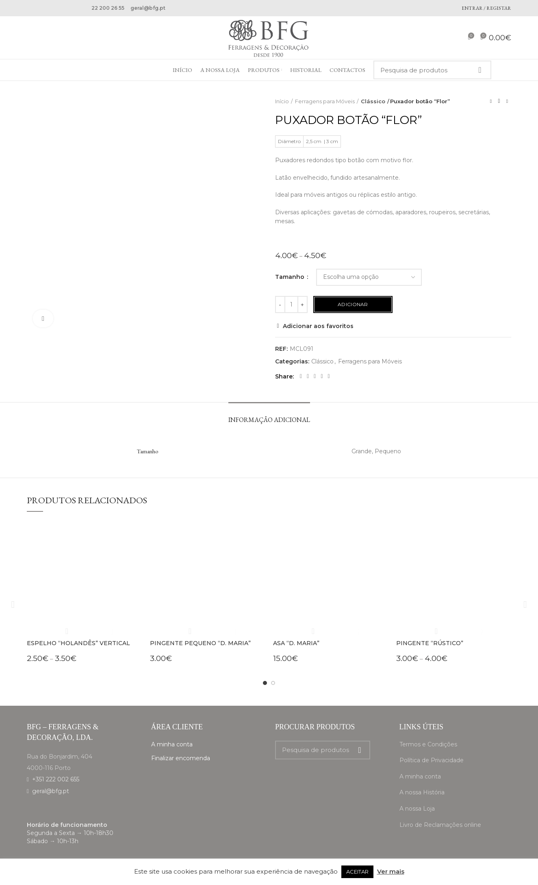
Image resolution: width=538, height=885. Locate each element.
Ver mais (390, 871)
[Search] (432, 70)
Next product (507, 101)
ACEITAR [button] (357, 871)
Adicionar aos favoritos (318, 326)
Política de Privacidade (431, 760)
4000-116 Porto (49, 768)
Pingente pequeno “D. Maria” (200, 643)
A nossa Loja (417, 808)
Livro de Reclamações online (440, 824)
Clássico (371, 101)
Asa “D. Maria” (296, 643)
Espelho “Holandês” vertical (78, 643)
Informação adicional (269, 419)
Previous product (491, 101)
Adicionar (353, 304)
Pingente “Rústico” (429, 643)
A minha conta (172, 744)
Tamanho (290, 277)
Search (479, 70)
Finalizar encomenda (180, 758)
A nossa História (422, 792)
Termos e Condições (428, 744)
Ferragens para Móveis (325, 101)
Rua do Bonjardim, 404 (59, 756)
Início (282, 101)
